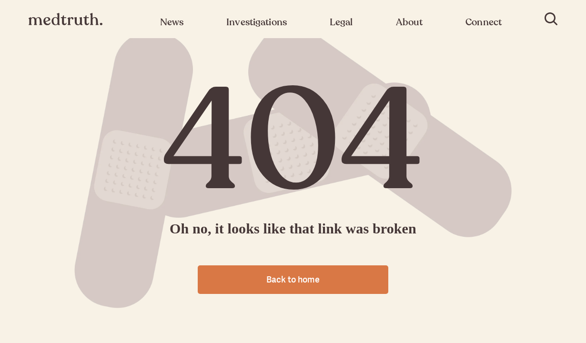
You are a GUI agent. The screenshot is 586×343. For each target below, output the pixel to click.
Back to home (293, 279)
